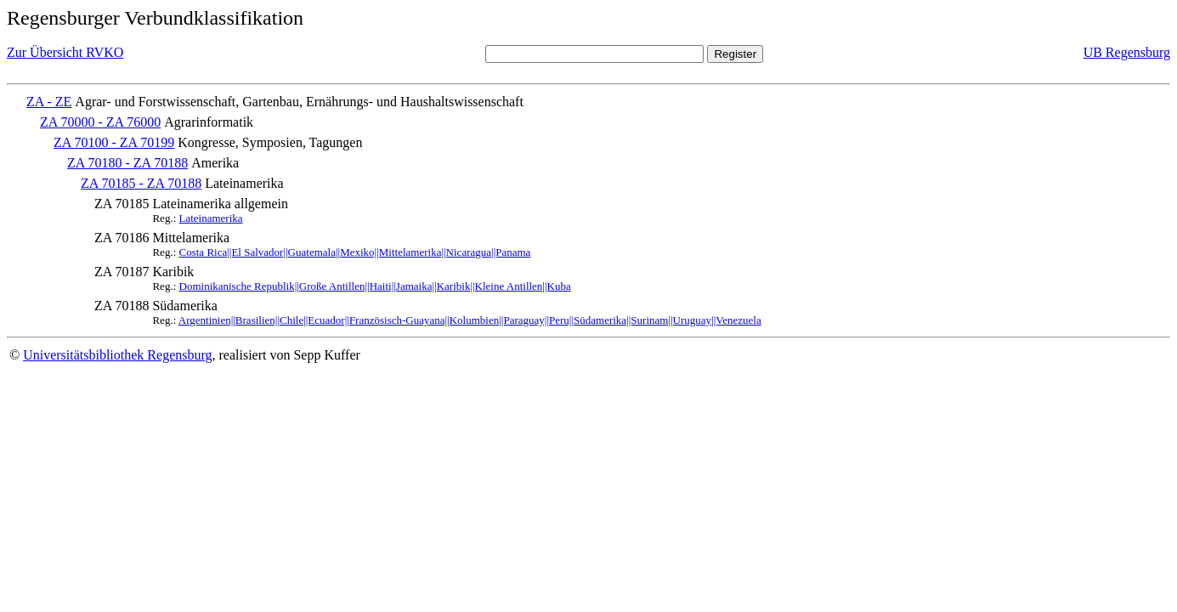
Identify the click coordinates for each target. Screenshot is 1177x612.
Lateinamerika (211, 218)
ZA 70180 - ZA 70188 (127, 163)
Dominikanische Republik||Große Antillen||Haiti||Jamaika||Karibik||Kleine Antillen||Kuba (375, 286)
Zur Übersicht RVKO (65, 52)
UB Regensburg (1127, 52)
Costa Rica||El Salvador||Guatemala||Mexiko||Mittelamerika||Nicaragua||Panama (355, 252)
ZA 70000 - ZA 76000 (100, 122)
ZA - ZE (48, 101)
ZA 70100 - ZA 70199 (114, 142)
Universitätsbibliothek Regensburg (117, 355)
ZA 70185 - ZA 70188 (141, 183)
